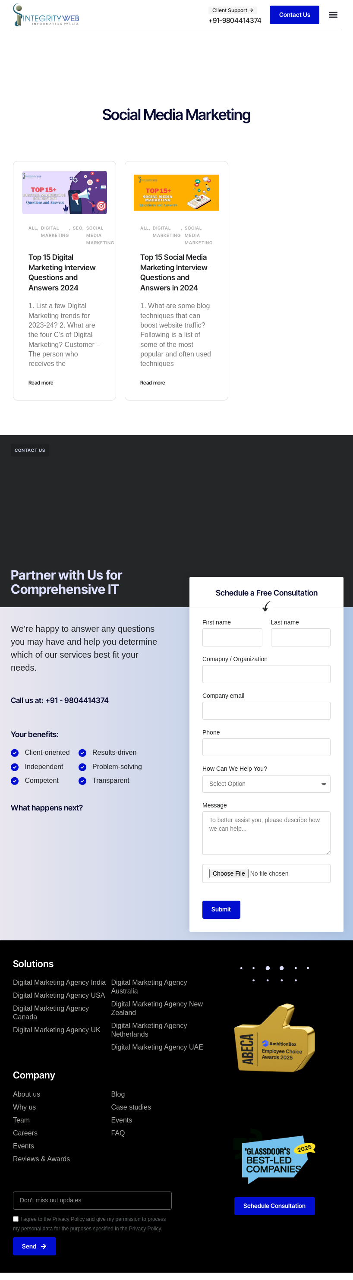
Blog (118, 1094)
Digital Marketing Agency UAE (157, 1047)
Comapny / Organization (235, 659)
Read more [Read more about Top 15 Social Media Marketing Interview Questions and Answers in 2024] (152, 382)
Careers (25, 1133)
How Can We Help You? (234, 768)
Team (21, 1120)
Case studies (131, 1107)
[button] (333, 15)
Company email (223, 695)
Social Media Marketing (100, 235)
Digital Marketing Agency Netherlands (149, 1030)
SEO (77, 227)
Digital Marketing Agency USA (59, 995)
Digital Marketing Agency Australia (149, 987)
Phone (211, 731)
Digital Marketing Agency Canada (51, 1013)
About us (26, 1094)
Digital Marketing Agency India (59, 983)
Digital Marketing (55, 231)
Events (23, 1146)
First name (216, 622)
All (32, 227)
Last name (285, 622)
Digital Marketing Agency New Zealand (157, 1009)
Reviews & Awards (41, 1159)
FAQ (118, 1133)
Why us (24, 1107)
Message (214, 805)
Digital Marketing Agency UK (57, 1030)
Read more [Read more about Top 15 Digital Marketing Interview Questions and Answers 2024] (41, 382)
